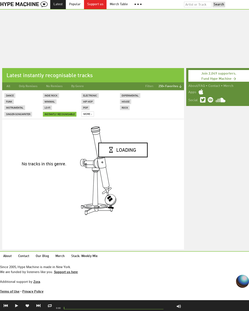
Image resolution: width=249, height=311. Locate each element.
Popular (75, 4)
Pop (85, 107)
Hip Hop (88, 101)
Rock (125, 107)
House (125, 101)
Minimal (50, 101)
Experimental (130, 95)
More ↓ (87, 114)
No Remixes (54, 86)
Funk (9, 101)
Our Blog (42, 256)
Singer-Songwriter (18, 114)
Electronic (90, 95)
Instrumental (14, 107)
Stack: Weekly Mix (84, 256)
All (8, 86)
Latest (58, 4)
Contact (214, 86)
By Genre (77, 86)
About (7, 256)
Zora (36, 281)
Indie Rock (51, 95)
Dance (10, 95)
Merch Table (119, 4)
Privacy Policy (33, 291)
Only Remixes (28, 86)
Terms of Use (9, 291)
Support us (95, 4)
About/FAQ (196, 86)
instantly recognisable (60, 114)
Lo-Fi (47, 107)
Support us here (66, 272)
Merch (228, 86)
